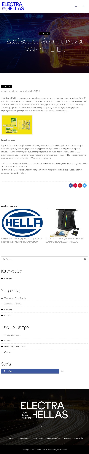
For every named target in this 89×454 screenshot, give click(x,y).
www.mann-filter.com (47, 163)
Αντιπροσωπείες (23, 438)
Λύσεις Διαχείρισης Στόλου (14, 346)
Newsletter (67, 438)
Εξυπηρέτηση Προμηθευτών (15, 298)
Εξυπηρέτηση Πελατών (13, 304)
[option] (22, 228)
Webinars (7, 352)
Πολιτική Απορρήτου (53, 438)
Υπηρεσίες (10, 438)
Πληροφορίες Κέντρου (13, 335)
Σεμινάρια (7, 315)
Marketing (8, 310)
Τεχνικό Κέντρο (37, 438)
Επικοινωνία (78, 438)
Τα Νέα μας (8, 278)
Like (62, 371)
